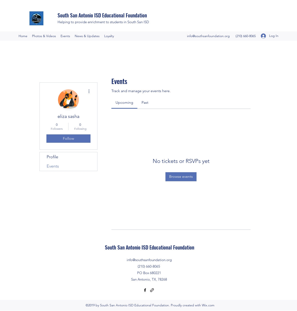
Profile (52, 156)
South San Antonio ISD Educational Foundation (102, 15)
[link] (124, 102)
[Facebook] (145, 290)
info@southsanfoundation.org (208, 36)
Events (53, 166)
